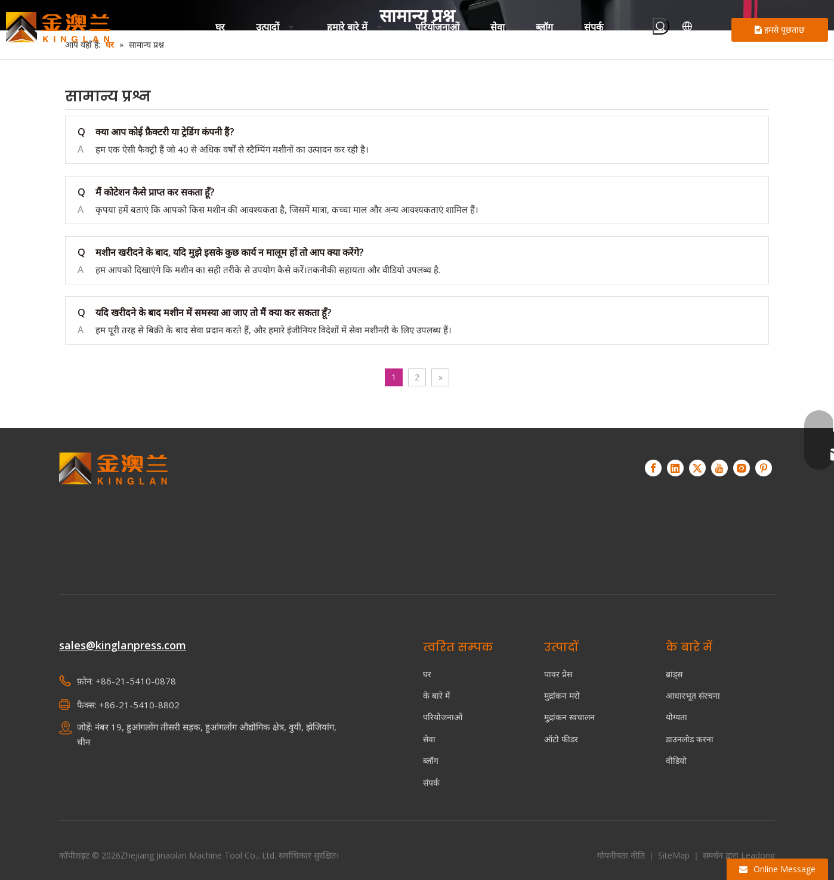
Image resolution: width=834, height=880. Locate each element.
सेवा (429, 739)
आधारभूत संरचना (693, 695)
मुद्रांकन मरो (562, 695)
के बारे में (436, 695)
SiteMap (675, 855)
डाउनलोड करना (689, 739)
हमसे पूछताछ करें (780, 33)
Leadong (758, 855)
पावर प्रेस (558, 674)
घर (427, 674)
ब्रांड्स (674, 674)
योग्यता (676, 717)
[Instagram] (741, 468)
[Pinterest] (763, 468)
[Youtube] (719, 468)
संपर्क (431, 782)
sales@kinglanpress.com (122, 645)
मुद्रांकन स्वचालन (569, 717)
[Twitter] (697, 468)
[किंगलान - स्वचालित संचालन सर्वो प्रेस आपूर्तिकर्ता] (113, 506)
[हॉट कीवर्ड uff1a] (661, 26)
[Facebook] (653, 468)
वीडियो (676, 760)
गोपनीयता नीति (622, 855)
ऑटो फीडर (561, 739)
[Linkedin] (675, 468)
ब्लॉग (430, 760)
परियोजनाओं (442, 717)
